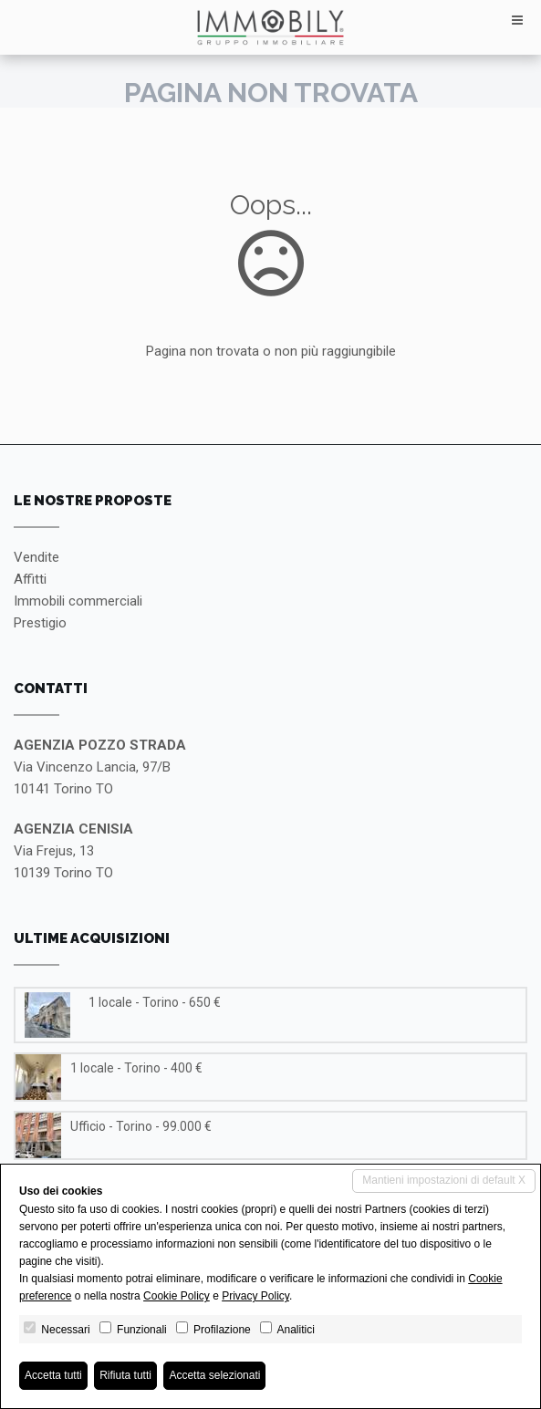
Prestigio (40, 623)
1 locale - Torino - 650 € (154, 1002)
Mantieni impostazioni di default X (443, 1180)
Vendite (36, 557)
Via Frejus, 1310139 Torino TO (73, 851)
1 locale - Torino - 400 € (136, 1068)
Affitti (30, 579)
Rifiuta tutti (125, 1375)
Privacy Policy (255, 1296)
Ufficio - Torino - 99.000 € (141, 1126)
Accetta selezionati (214, 1375)
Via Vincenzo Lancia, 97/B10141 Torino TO (100, 767)
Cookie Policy (176, 1296)
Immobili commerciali (78, 601)
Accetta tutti (53, 1375)
